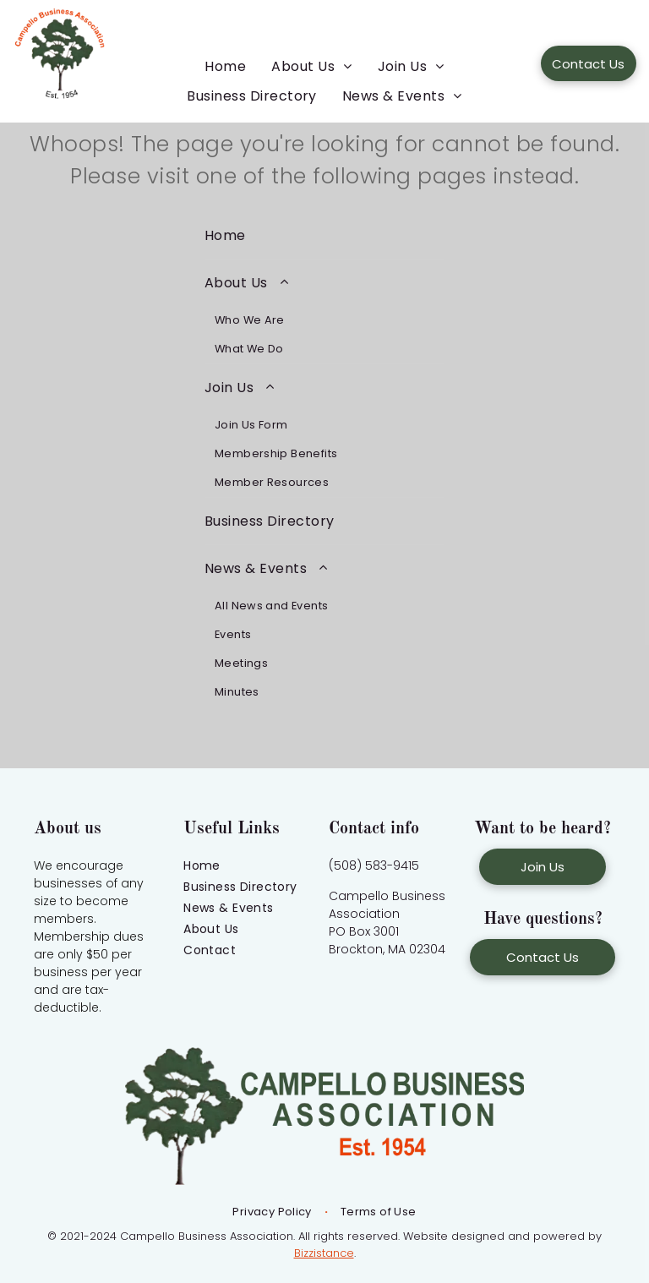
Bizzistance (324, 1253)
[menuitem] (225, 66)
